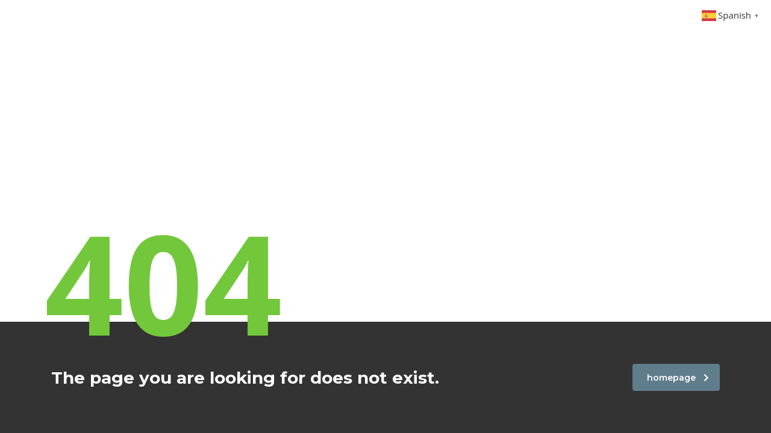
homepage (678, 377)
